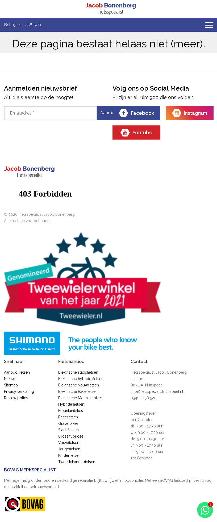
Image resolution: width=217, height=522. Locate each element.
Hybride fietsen (71, 404)
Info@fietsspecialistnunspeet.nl (157, 391)
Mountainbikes (70, 411)
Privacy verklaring (19, 391)
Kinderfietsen (69, 455)
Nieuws (10, 379)
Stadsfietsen (68, 430)
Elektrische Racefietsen (78, 391)
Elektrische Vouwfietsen (78, 385)
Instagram (189, 113)
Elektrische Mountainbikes (80, 398)
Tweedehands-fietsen (76, 462)
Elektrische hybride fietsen (80, 379)
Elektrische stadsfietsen (78, 372)
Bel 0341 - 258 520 (22, 24)
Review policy (16, 398)
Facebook (136, 113)
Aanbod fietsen (17, 372)
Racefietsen (68, 417)
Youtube (136, 133)
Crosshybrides (71, 436)
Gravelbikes (68, 423)
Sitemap (11, 385)
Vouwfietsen (68, 443)
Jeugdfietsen (69, 449)
